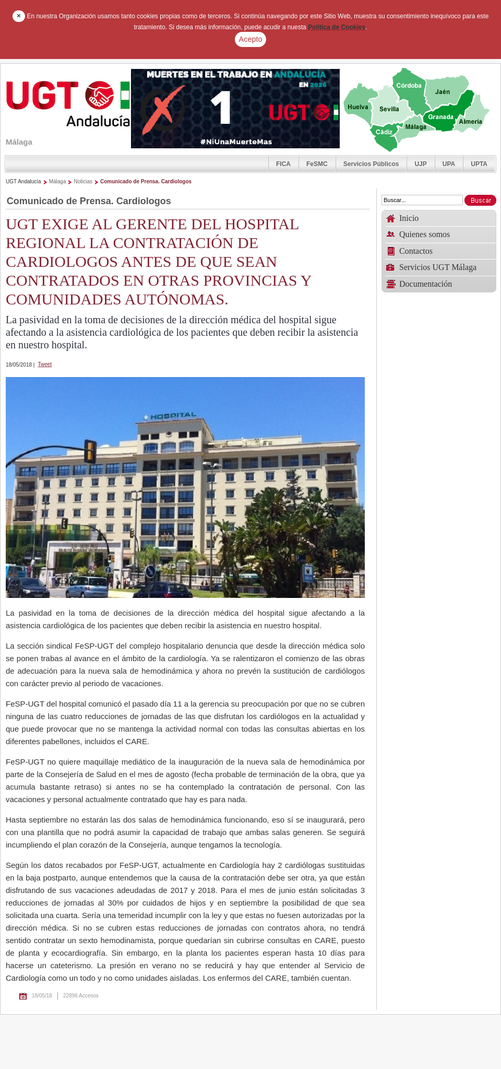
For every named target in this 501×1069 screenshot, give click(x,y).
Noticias (83, 181)
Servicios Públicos (371, 164)
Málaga (57, 181)
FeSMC (317, 164)
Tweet (45, 364)
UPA (449, 164)
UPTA (479, 164)
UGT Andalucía (23, 181)
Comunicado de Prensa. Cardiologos (146, 181)
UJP (420, 164)
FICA (283, 164)
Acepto (251, 39)
